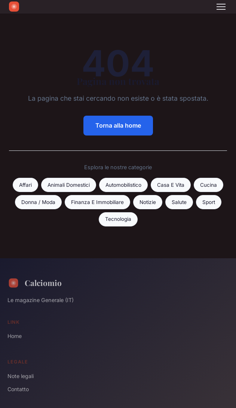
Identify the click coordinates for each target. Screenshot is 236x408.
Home (14, 336)
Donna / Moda (38, 202)
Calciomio (34, 283)
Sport (208, 202)
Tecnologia (118, 219)
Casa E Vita (170, 185)
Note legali (20, 376)
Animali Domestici (68, 185)
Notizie (148, 202)
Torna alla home (118, 125)
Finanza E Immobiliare (97, 202)
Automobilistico (123, 185)
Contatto (18, 389)
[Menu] (221, 7)
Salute (179, 202)
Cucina (208, 185)
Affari (25, 185)
